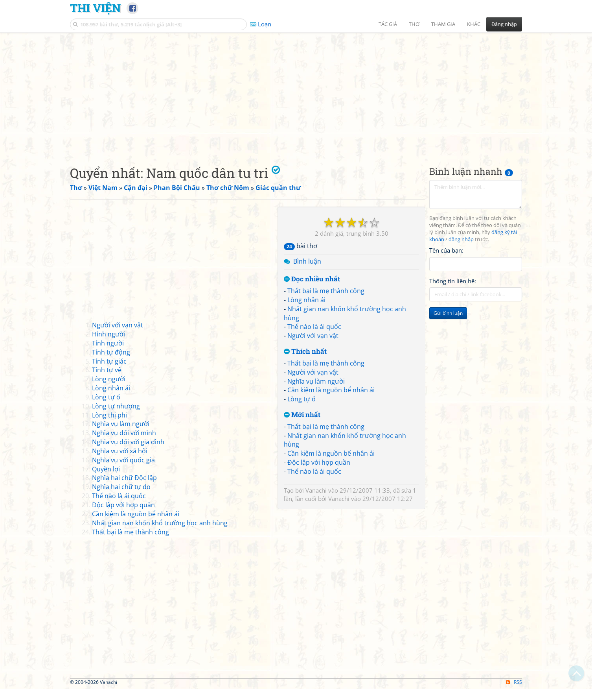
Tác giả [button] (388, 24)
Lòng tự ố (301, 399)
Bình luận (307, 261)
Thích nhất (305, 351)
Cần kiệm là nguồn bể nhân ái (331, 390)
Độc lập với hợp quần (318, 462)
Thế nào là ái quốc (314, 326)
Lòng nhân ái (306, 300)
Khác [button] (473, 24)
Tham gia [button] (443, 24)
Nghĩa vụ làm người (316, 381)
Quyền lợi (106, 469)
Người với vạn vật (312, 335)
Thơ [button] (414, 24)
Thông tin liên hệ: (452, 281)
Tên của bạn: (446, 250)
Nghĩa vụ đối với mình (124, 433)
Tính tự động (111, 352)
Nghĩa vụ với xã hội (119, 451)
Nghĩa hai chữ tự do (121, 486)
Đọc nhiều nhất (312, 279)
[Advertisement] (296, 92)
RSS (514, 682)
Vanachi (316, 490)
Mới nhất (302, 415)
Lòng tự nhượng (116, 406)
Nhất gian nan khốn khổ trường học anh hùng (160, 523)
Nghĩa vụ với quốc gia (123, 460)
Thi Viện (95, 7)
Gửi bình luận (448, 313)
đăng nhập (461, 239)
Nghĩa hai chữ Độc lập (124, 477)
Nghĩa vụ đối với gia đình (128, 442)
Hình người (108, 334)
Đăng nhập (504, 24)
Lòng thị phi (109, 415)
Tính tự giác (109, 361)
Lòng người (108, 379)
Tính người (108, 343)
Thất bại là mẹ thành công (325, 290)
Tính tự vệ (106, 370)
